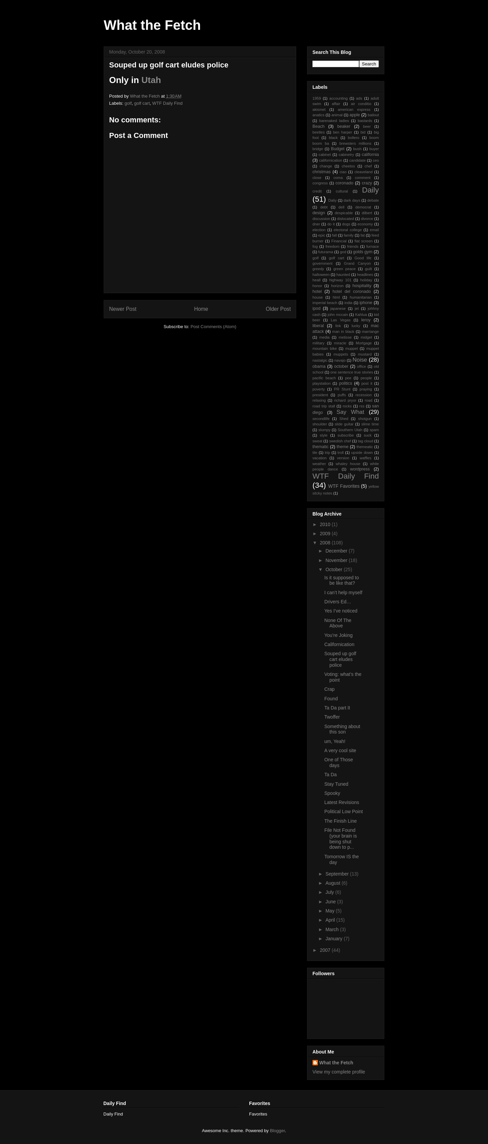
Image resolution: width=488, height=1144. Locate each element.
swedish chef (340, 441)
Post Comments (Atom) (213, 326)
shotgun (365, 419)
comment (362, 178)
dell (341, 207)
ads (359, 98)
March (332, 929)
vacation (319, 458)
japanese (338, 308)
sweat (317, 441)
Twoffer (332, 717)
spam (374, 430)
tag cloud (365, 441)
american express (354, 109)
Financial (339, 241)
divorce (367, 219)
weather (319, 464)
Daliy (332, 200)
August (333, 883)
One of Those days (338, 762)
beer (366, 126)
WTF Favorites (344, 486)
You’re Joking (338, 635)
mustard (364, 354)
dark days (352, 200)
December (336, 551)
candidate (357, 160)
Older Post (278, 309)
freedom (332, 246)
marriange (370, 331)
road (368, 400)
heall (316, 280)
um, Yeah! (334, 741)
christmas (321, 171)
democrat (363, 207)
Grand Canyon (357, 263)
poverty (318, 389)
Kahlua (361, 315)
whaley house (348, 464)
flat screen (363, 241)
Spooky (332, 793)
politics (345, 383)
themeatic (365, 447)
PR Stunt (342, 389)
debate (373, 200)
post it (366, 383)
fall (334, 235)
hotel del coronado (351, 291)
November (336, 560)
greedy (318, 269)
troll (341, 452)
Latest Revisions (341, 802)
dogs (346, 224)
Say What (350, 412)
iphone (366, 302)
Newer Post (123, 309)
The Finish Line (340, 821)
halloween (320, 275)
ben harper (342, 132)
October (334, 569)
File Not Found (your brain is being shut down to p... (340, 838)
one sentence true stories (351, 372)
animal (337, 115)
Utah (151, 80)
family (348, 235)
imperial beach (324, 303)
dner (316, 224)
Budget (338, 148)
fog (315, 246)
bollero (354, 138)
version (343, 458)
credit (317, 191)
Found (331, 698)
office (361, 366)
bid (363, 132)
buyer (374, 149)
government (322, 263)
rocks (347, 406)
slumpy (324, 430)
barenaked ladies (334, 121)
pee (348, 378)
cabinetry (346, 155)
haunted (343, 275)
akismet (319, 109)
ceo (376, 160)
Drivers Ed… (337, 601)
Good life (362, 258)
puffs (342, 395)
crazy (367, 183)
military (318, 343)
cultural (342, 191)
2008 (326, 542)
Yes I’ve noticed (341, 611)
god (343, 252)
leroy (365, 320)
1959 (316, 98)
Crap (329, 689)
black (333, 138)
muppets (340, 354)
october (341, 366)
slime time (370, 424)
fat (363, 235)
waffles (365, 458)
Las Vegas (340, 320)
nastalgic (319, 360)
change (326, 166)
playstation (321, 383)
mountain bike (324, 348)
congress (320, 183)
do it (331, 224)
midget (366, 337)
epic (321, 235)
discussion (321, 219)
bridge (317, 149)
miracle (340, 343)
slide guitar (344, 424)
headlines (365, 275)
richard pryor (345, 400)
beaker (343, 126)
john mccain (338, 315)
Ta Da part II (337, 707)
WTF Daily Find (167, 103)
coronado (344, 183)
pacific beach (324, 378)
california (370, 154)
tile (314, 452)
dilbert (367, 213)
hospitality (361, 285)
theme (342, 446)
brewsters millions (355, 143)
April (330, 920)
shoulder (319, 424)
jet (357, 308)
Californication (339, 644)
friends (353, 246)
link (338, 326)
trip (327, 452)
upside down (362, 452)
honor (317, 286)
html (336, 297)
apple (354, 115)
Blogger (277, 1130)
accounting (338, 98)
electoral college (348, 230)
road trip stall (323, 406)
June (331, 901)
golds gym (362, 251)
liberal (318, 325)
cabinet (325, 155)
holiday (366, 280)
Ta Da (330, 774)
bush (357, 149)
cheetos (348, 166)
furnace (372, 246)
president (320, 395)
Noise (359, 360)
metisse (345, 337)
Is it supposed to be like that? (341, 580)
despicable (344, 213)
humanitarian (361, 297)
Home (201, 309)
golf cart (142, 103)
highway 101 (340, 280)
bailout (373, 115)
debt (324, 207)
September (337, 874)
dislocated (345, 219)
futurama (325, 252)
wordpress (360, 469)
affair (336, 104)
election (319, 230)
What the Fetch (152, 25)
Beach (318, 126)
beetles (318, 132)
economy (365, 224)
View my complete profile (338, 1072)
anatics (318, 115)
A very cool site (340, 750)
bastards (365, 121)
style (324, 435)
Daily (370, 190)
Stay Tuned (336, 784)
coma (338, 178)
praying (366, 389)
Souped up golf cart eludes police (340, 659)
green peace (344, 269)
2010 (326, 524)
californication (330, 160)
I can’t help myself (343, 592)
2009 (326, 533)
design (318, 212)
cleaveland (363, 172)
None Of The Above (337, 623)
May (330, 911)
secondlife (320, 419)
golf (128, 103)
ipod (316, 308)
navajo (340, 360)
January (334, 938)
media (324, 337)
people (366, 378)
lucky (355, 326)
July (330, 892)
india (348, 303)
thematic (320, 446)
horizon (337, 286)
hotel (317, 291)
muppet (351, 348)
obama (319, 366)
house (317, 297)
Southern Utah (350, 430)
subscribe (346, 435)
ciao (343, 172)
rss (361, 406)
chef (368, 166)
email (374, 230)
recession (363, 395)
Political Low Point (343, 811)
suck (367, 435)
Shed (344, 419)
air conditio (361, 104)
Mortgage (364, 343)
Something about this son (342, 729)
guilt (368, 269)
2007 (326, 950)
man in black (343, 331)
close (316, 178)
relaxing (319, 400)
